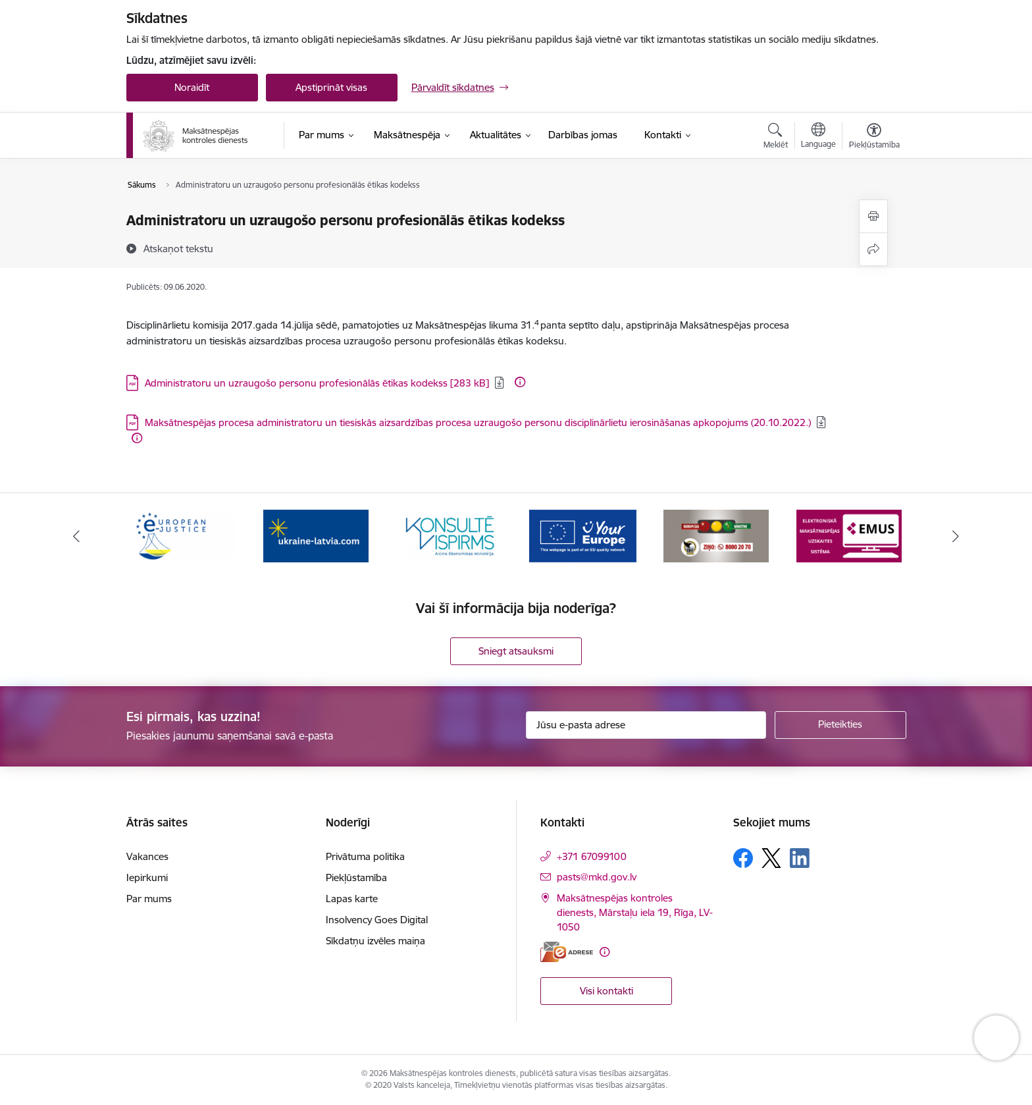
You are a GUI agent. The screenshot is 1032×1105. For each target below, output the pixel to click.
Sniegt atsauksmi (516, 651)
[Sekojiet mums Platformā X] (771, 858)
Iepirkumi (147, 877)
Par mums (149, 898)
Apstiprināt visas (331, 87)
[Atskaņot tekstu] (178, 248)
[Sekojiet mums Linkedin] (800, 858)
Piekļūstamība (356, 877)
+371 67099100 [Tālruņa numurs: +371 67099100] (592, 856)
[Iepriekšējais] (76, 536)
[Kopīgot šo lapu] (873, 249)
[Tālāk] (956, 536)
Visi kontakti (606, 990)
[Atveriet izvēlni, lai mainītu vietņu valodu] (818, 137)
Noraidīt (191, 87)
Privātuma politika (365, 856)
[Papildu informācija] (520, 382)
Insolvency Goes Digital (377, 919)
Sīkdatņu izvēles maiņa (375, 940)
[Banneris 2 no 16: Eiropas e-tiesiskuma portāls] (316, 535)
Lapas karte (352, 898)
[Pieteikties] (840, 725)
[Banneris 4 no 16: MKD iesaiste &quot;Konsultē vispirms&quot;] (582, 535)
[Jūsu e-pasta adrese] (646, 725)
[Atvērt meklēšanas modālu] (775, 137)
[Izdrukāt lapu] (873, 216)
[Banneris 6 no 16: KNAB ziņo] (849, 535)
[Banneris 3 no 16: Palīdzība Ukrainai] (449, 535)
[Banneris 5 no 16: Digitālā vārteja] (715, 535)
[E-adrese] (566, 952)
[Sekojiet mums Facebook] (743, 858)
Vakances (147, 856)
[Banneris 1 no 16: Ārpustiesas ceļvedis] (183, 535)
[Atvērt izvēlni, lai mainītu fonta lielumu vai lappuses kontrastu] (874, 137)
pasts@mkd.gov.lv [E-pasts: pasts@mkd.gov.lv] (596, 877)
